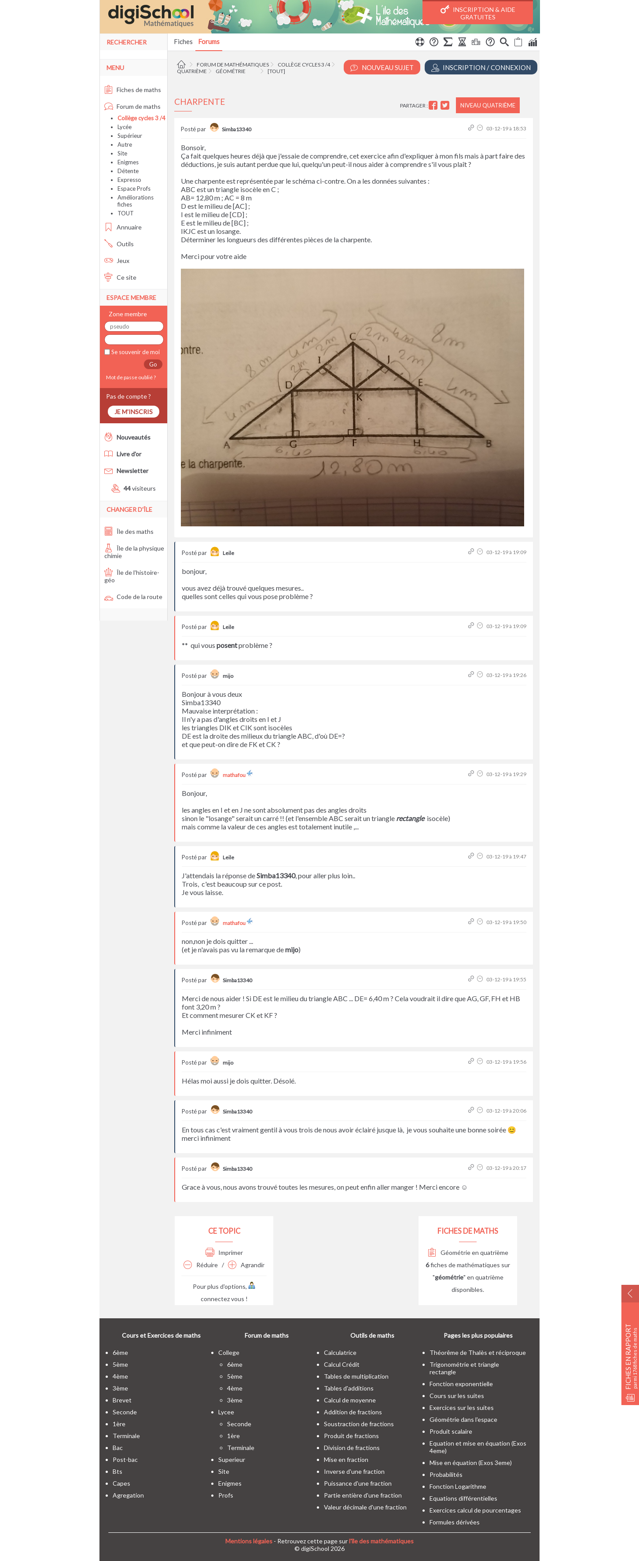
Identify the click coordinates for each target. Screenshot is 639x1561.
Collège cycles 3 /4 (304, 64)
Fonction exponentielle (461, 1383)
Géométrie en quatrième (468, 1252)
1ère (119, 1424)
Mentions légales (248, 1541)
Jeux (116, 260)
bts (117, 1471)
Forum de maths (132, 106)
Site (122, 153)
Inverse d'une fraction (354, 1471)
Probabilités (446, 1474)
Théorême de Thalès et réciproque (478, 1352)
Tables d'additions (349, 1388)
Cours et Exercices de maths (161, 1335)
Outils (119, 244)
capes (121, 1483)
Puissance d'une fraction (358, 1483)
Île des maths (129, 531)
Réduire (201, 1265)
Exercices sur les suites (462, 1407)
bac (118, 1447)
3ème (120, 1388)
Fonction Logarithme (458, 1486)
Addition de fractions (353, 1412)
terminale (126, 1435)
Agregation (128, 1495)
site (223, 1471)
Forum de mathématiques (233, 64)
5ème (120, 1364)
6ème (120, 1352)
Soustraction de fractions (359, 1424)
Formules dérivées (455, 1522)
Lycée (125, 126)
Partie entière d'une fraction (363, 1495)
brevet (122, 1400)
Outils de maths (372, 1335)
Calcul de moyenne (350, 1400)
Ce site (120, 277)
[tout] (276, 71)
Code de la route (133, 596)
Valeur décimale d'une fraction (365, 1507)
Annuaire (123, 227)
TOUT (126, 213)
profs (225, 1495)
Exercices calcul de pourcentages (475, 1510)
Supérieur (130, 135)
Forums (209, 41)
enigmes (230, 1483)
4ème (120, 1376)
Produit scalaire (451, 1431)
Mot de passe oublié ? (130, 377)
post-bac (125, 1459)
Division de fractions (352, 1447)
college (228, 1352)
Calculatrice (340, 1352)
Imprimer (224, 1252)
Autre (125, 144)
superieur (231, 1459)
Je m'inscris (133, 411)
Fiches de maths (132, 89)
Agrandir (246, 1265)
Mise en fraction (346, 1459)
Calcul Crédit (342, 1364)
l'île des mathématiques (381, 1541)
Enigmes (128, 162)
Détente (128, 170)
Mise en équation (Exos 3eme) (471, 1462)
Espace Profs (134, 188)
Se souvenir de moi (135, 351)
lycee (226, 1412)
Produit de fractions (351, 1435)
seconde (125, 1412)
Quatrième (192, 71)
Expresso (129, 179)
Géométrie (231, 71)
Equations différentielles (463, 1498)
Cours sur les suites (457, 1395)
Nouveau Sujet (382, 67)
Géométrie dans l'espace (463, 1419)
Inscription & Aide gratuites (478, 13)
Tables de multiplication (356, 1376)
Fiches (183, 41)
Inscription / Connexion (481, 67)
